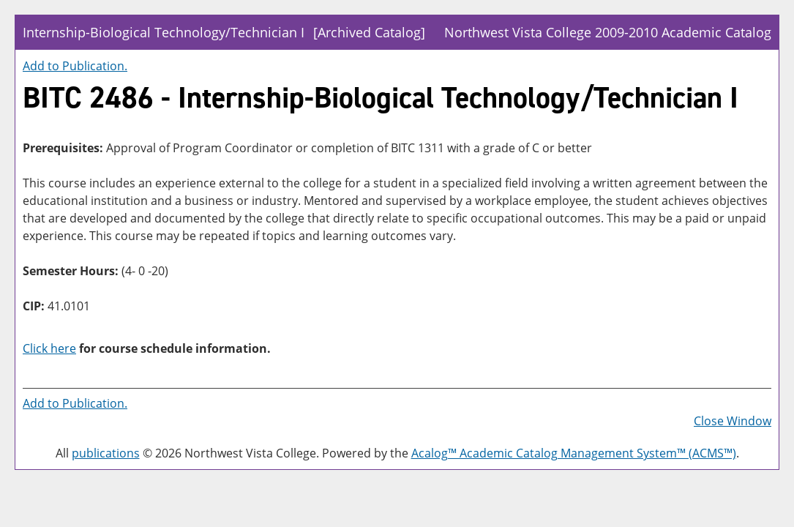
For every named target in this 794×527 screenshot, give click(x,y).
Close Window (732, 421)
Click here (49, 348)
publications (106, 453)
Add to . (75, 66)
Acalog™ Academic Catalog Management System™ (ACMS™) (573, 453)
